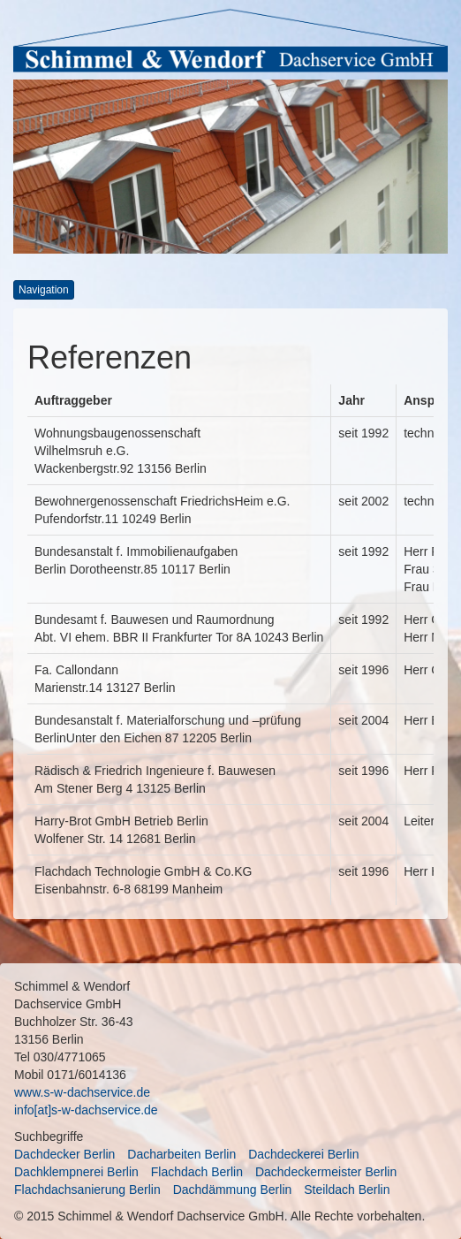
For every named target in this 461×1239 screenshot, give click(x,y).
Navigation (44, 290)
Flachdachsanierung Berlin (87, 1189)
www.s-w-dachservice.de (82, 1092)
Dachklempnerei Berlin (76, 1172)
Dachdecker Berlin (64, 1154)
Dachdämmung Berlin (232, 1189)
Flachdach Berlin (197, 1172)
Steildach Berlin (346, 1189)
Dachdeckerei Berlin (303, 1154)
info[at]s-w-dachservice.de (86, 1110)
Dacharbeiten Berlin (181, 1154)
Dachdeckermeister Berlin (326, 1172)
